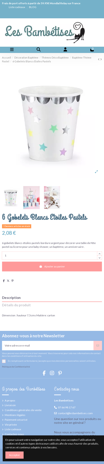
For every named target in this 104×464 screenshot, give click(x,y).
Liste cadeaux (17, 7)
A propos (10, 400)
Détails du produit (16, 305)
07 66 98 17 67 (66, 407)
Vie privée (11, 424)
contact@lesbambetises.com (75, 413)
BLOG (32, 7)
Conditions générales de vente (23, 410)
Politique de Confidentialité (16, 366)
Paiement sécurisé (16, 419)
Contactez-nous (14, 434)
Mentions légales (15, 415)
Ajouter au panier (52, 266)
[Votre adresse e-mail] (48, 345)
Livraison (10, 405)
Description (11, 298)
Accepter (14, 455)
